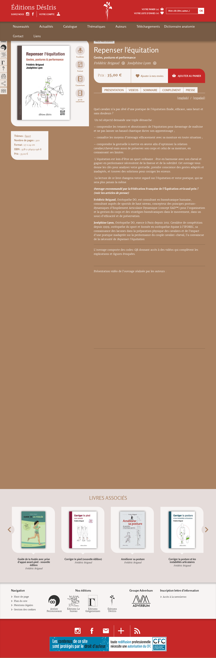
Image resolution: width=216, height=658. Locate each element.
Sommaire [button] (150, 90)
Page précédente (104, 41)
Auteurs (97, 26)
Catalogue (58, 26)
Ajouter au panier (186, 76)
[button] (15, 537)
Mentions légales (23, 606)
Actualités (40, 26)
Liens (187, 26)
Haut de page (21, 597)
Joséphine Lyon (141, 63)
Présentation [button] (114, 90)
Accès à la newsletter (174, 597)
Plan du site (20, 601)
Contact (174, 26)
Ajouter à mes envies (149, 76)
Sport (28, 136)
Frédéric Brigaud (109, 63)
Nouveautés (21, 26)
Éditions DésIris (33, 7)
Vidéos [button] (133, 90)
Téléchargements (118, 26)
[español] (199, 98)
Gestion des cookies (25, 610)
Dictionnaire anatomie (149, 26)
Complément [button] (171, 90)
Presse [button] (190, 90)
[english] (183, 98)
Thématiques (78, 26)
